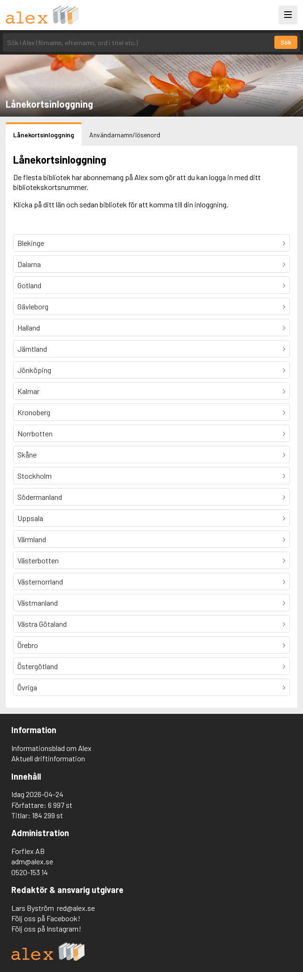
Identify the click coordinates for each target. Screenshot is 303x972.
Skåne (27, 454)
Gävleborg (32, 306)
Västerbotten (38, 560)
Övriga (27, 687)
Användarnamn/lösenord (124, 135)
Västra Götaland (42, 623)
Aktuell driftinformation (48, 758)
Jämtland (32, 348)
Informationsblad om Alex (51, 747)
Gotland (29, 285)
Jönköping (34, 369)
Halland (28, 327)
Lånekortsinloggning (43, 135)
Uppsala (30, 518)
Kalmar (28, 391)
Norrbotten (35, 433)
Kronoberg (33, 412)
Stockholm (34, 475)
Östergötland (37, 666)
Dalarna (29, 264)
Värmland (31, 539)
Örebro (27, 644)
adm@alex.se (32, 861)
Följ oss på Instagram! (46, 928)
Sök (285, 42)
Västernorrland (40, 581)
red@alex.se (76, 907)
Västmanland (37, 602)
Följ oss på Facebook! (45, 918)
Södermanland (39, 496)
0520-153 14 (29, 872)
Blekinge (30, 242)
